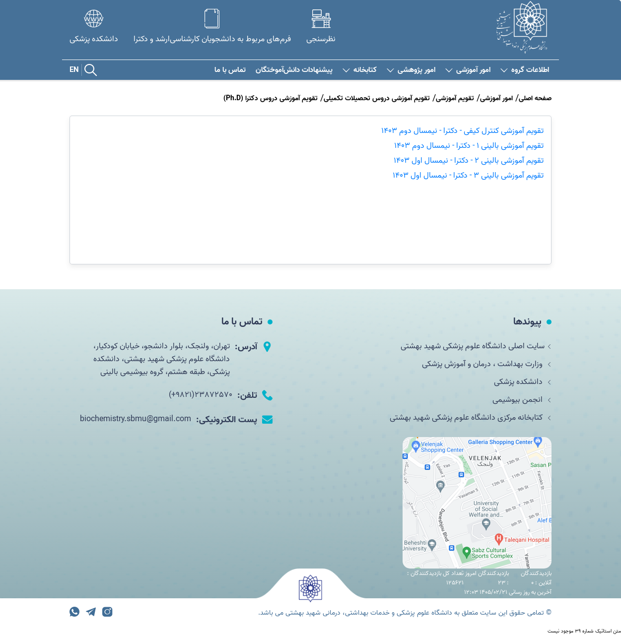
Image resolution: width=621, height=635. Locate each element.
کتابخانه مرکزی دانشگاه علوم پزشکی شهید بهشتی (471, 417)
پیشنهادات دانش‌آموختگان (294, 70)
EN (74, 70)
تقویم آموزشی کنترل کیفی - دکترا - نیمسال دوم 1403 (462, 131)
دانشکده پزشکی (523, 382)
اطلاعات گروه (524, 70)
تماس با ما (230, 70)
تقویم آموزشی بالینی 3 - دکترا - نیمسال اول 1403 (468, 175)
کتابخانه (360, 70)
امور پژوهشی (411, 70)
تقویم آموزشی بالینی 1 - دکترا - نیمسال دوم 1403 (469, 145)
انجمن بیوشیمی (522, 399)
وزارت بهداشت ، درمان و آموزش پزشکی (487, 364)
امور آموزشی (467, 70)
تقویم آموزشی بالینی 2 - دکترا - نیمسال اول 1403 (469, 160)
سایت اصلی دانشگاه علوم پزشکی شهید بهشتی (476, 346)
